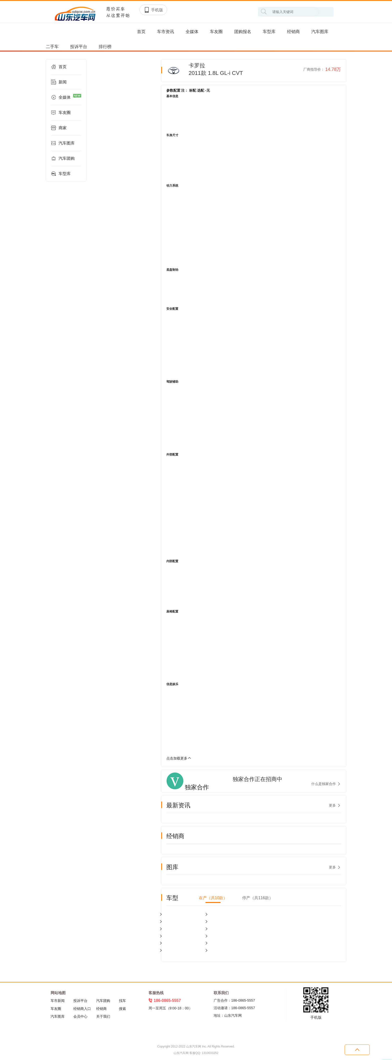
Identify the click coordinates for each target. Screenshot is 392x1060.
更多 (332, 805)
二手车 (52, 46)
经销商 (293, 31)
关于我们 (103, 1016)
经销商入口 (82, 1009)
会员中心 (80, 1016)
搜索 (122, 1009)
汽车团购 (63, 158)
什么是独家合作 (323, 784)
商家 (59, 127)
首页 (141, 31)
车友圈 (216, 31)
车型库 (269, 31)
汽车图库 (319, 31)
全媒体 (192, 31)
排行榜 (105, 46)
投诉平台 (78, 46)
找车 (122, 1001)
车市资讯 (165, 31)
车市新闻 (58, 1001)
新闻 (59, 82)
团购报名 (242, 31)
